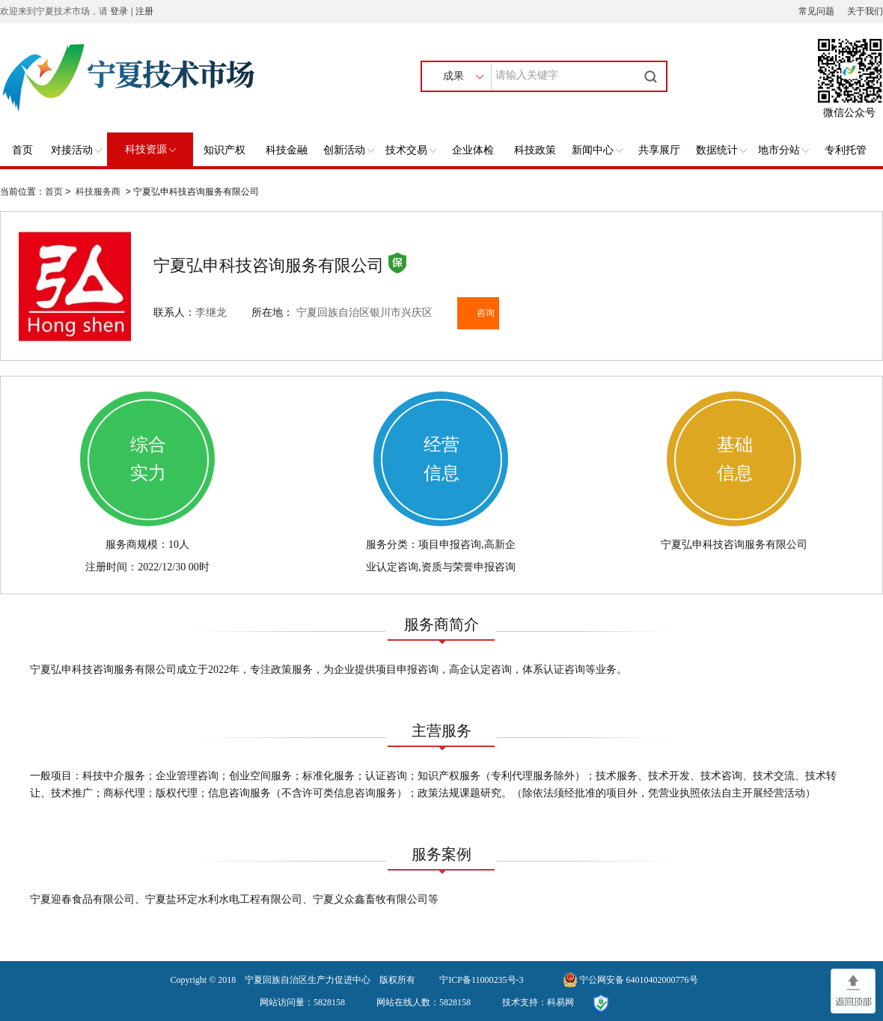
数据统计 (721, 150)
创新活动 (348, 150)
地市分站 (783, 150)
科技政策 (535, 150)
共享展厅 (659, 150)
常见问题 (816, 11)
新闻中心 (597, 150)
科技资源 (150, 149)
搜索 (652, 76)
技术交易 (410, 150)
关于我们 (865, 11)
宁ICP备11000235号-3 (481, 980)
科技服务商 (98, 191)
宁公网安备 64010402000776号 (638, 980)
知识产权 (224, 150)
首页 (22, 150)
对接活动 (76, 150)
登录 (119, 11)
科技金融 (287, 150)
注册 (144, 11)
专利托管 (846, 150)
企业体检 (473, 150)
